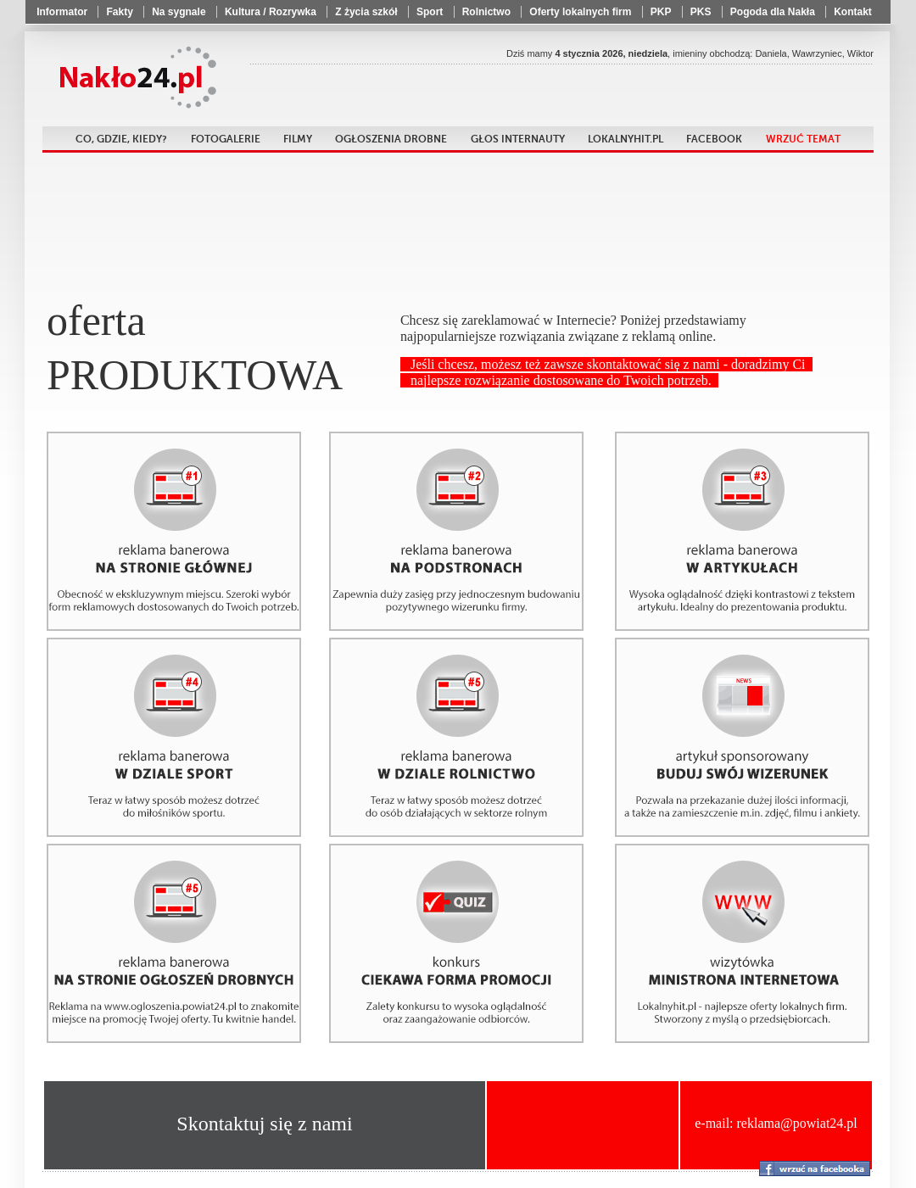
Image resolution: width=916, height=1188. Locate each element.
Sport (429, 12)
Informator (61, 12)
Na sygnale (178, 12)
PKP (661, 12)
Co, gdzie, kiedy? (121, 139)
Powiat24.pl (135, 77)
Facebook (714, 139)
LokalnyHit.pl (625, 139)
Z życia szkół (366, 12)
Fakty (119, 12)
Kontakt (853, 12)
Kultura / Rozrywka (270, 12)
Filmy (297, 139)
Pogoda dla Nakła (772, 12)
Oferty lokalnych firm (580, 12)
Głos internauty (518, 139)
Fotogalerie (225, 139)
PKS (701, 12)
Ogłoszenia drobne (391, 139)
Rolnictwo (486, 12)
